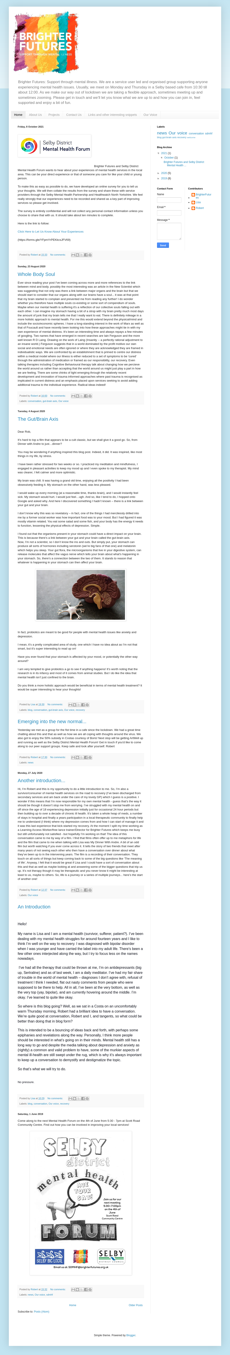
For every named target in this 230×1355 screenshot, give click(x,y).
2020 (164, 173)
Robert (200, 208)
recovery (80, 710)
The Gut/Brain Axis (38, 419)
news (30, 762)
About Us (35, 115)
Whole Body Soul (36, 274)
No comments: (58, 254)
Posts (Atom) (41, 1311)
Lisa (198, 202)
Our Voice (150, 115)
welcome (191, 137)
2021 (164, 153)
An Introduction (34, 907)
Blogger (130, 1335)
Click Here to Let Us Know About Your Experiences (51, 231)
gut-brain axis (50, 401)
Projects (54, 115)
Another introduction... (41, 780)
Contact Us (74, 115)
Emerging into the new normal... (52, 721)
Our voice (63, 401)
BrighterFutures (203, 196)
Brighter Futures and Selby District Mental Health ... (184, 164)
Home (18, 115)
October (169, 157)
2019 (164, 178)
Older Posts (136, 1305)
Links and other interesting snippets (112, 115)
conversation (34, 401)
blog (30, 710)
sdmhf (49, 1294)
